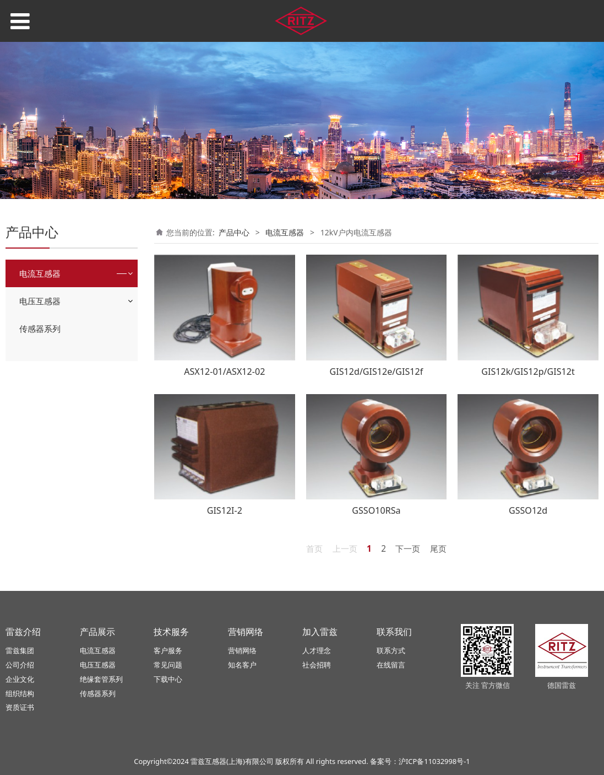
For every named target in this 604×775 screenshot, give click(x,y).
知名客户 (242, 665)
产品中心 (234, 232)
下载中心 (168, 679)
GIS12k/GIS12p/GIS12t (528, 371)
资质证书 (20, 707)
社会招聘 (316, 665)
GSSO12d (528, 510)
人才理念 (316, 650)
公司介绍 (20, 665)
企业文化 (20, 679)
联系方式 (391, 650)
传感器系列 (40, 328)
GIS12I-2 (224, 510)
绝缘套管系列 (101, 679)
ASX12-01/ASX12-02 (224, 371)
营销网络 (242, 650)
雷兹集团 (20, 650)
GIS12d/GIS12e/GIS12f (376, 371)
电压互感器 (40, 300)
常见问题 (168, 665)
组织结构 (20, 693)
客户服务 (168, 650)
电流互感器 (40, 273)
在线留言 (391, 665)
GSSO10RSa (376, 510)
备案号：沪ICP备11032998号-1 (420, 761)
